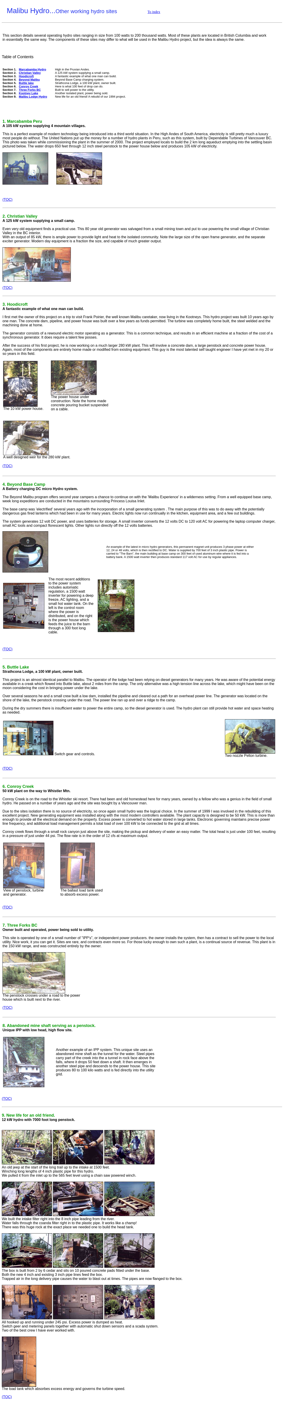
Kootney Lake (28, 93)
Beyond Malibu (29, 79)
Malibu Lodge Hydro (33, 96)
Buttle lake (26, 83)
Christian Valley (30, 73)
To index (154, 12)
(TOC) (7, 200)
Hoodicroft (26, 76)
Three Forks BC (30, 89)
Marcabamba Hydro (32, 69)
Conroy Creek (28, 86)
